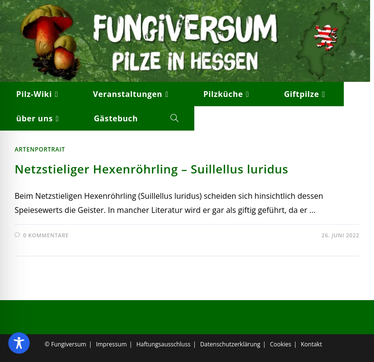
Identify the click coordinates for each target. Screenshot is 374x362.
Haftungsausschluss (163, 344)
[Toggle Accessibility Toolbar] (19, 343)
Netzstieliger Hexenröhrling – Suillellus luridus (151, 169)
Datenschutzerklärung (230, 344)
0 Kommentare (46, 235)
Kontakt (311, 344)
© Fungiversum (65, 344)
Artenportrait (40, 149)
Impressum (111, 344)
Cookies (280, 344)
